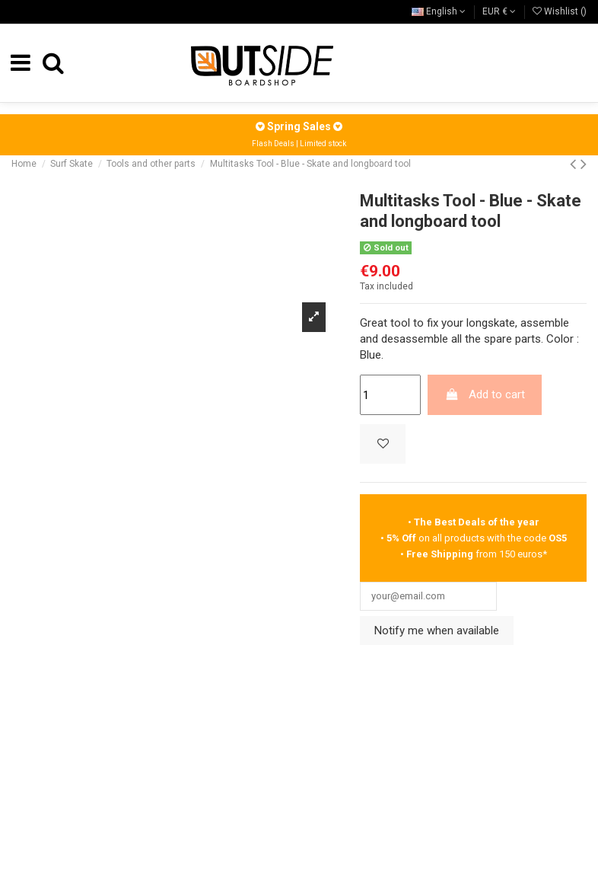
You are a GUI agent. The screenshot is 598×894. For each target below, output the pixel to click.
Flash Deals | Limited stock (299, 143)
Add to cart (485, 394)
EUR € (499, 11)
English (439, 11)
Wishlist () (560, 11)
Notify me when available (436, 634)
